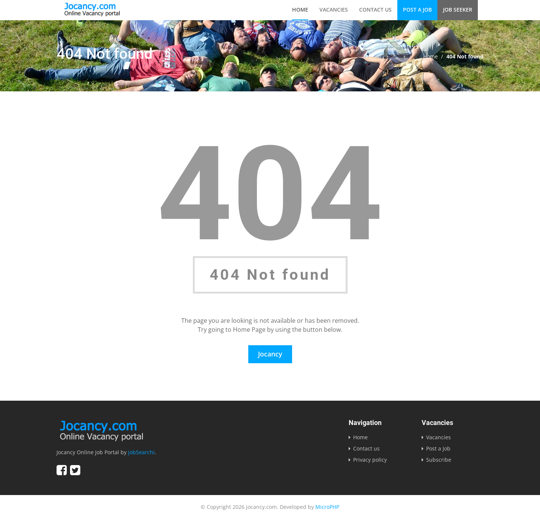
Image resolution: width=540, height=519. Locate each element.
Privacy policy (370, 459)
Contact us (375, 9)
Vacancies (333, 9)
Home (300, 9)
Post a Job (417, 9)
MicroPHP (327, 506)
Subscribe (438, 459)
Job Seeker (457, 9)
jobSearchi (141, 452)
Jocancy (270, 353)
